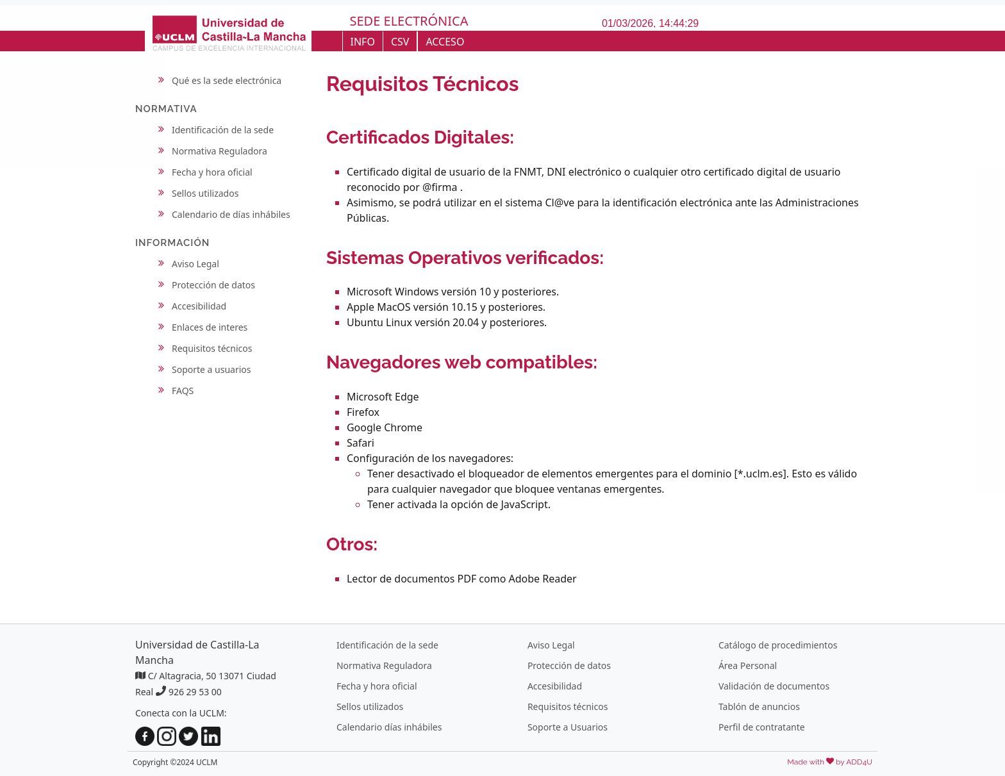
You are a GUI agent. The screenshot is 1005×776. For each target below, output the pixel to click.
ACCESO (445, 42)
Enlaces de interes (209, 327)
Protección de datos (213, 285)
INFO (363, 42)
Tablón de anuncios (759, 706)
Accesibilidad (199, 306)
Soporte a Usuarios (567, 727)
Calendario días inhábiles (389, 727)
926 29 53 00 (195, 692)
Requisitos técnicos (212, 348)
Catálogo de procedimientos (777, 645)
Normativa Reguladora (219, 151)
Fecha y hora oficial (212, 172)
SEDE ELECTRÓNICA (409, 20)
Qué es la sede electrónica (226, 80)
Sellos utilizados (205, 193)
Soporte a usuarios (211, 369)
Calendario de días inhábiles (231, 214)
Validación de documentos (773, 686)
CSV (400, 42)
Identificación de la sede (223, 130)
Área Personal (747, 665)
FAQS (183, 390)
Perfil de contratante (761, 727)
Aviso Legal (195, 264)
